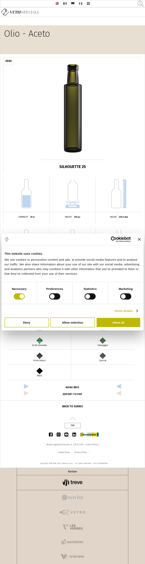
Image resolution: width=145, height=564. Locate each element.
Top (73, 425)
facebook (52, 434)
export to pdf (72, 394)
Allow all (118, 322)
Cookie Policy (64, 452)
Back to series (72, 406)
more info (72, 387)
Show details (124, 310)
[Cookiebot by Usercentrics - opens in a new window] (114, 239)
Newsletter (89, 434)
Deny (26, 322)
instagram (59, 434)
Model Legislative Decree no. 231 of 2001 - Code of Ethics (72, 444)
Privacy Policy (80, 452)
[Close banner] (139, 239)
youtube (67, 434)
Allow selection (72, 322)
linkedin (75, 434)
